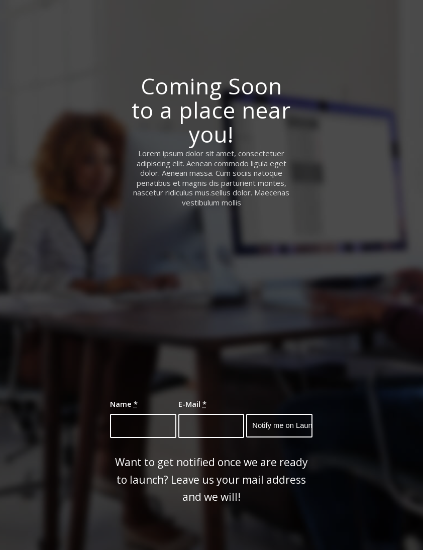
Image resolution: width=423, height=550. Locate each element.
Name (124, 404)
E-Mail (192, 404)
